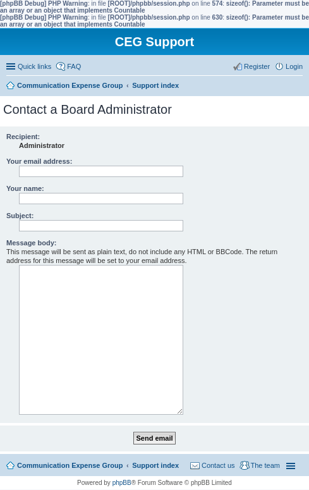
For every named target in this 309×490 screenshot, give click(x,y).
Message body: (31, 243)
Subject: (19, 215)
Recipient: (23, 136)
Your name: (25, 188)
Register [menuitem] (257, 66)
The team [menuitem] (265, 465)
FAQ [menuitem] (74, 66)
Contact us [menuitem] (218, 465)
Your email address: (39, 161)
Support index (155, 465)
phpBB (121, 482)
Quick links (34, 66)
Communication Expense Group (70, 465)
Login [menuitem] (294, 66)
